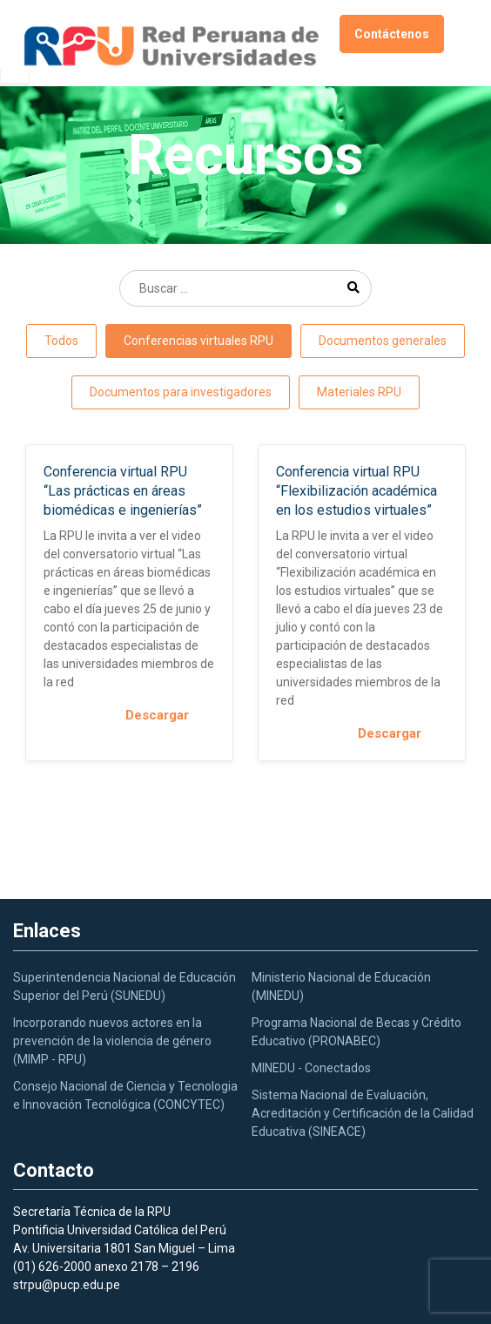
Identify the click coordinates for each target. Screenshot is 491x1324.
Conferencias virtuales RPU (198, 341)
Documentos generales (383, 341)
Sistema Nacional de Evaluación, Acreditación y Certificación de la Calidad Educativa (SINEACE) (363, 1113)
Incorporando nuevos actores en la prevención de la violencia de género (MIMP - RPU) (112, 1041)
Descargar (170, 715)
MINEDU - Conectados (311, 1068)
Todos (61, 341)
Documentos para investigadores (181, 392)
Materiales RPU (359, 392)
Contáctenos (391, 34)
